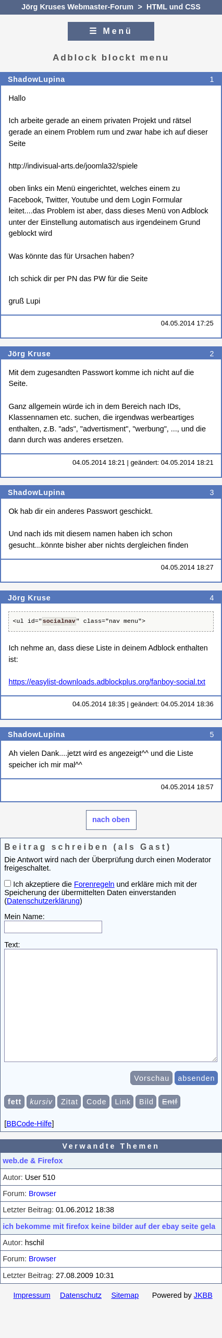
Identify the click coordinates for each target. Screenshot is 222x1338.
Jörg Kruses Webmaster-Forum (77, 7)
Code (96, 1117)
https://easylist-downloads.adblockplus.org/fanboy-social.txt (106, 682)
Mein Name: (24, 916)
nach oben (111, 819)
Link (123, 1117)
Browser (42, 1209)
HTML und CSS (173, 7)
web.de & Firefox (33, 1176)
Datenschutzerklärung (43, 901)
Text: (12, 945)
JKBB (203, 1311)
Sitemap (125, 1311)
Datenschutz (81, 1311)
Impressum (31, 1311)
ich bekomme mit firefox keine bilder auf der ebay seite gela (109, 1242)
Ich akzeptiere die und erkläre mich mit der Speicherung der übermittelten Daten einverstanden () (100, 892)
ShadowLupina (36, 79)
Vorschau (151, 1094)
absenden (196, 1094)
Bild (146, 1117)
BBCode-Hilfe (29, 1139)
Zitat (69, 1117)
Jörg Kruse (29, 353)
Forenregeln (94, 884)
